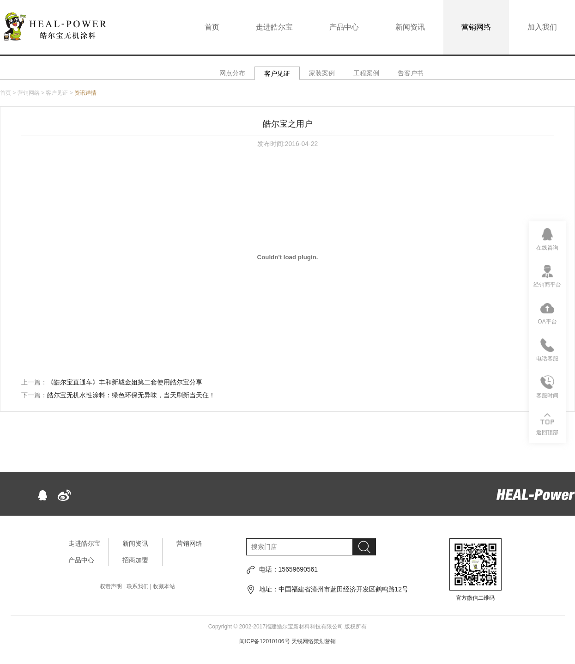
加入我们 (542, 27)
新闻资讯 (410, 27)
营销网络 (476, 27)
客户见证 (277, 73)
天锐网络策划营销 (313, 641)
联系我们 (138, 586)
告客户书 (411, 73)
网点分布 (232, 73)
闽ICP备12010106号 (264, 641)
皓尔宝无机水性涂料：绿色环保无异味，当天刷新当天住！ (131, 395)
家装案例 (322, 73)
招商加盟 (135, 560)
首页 (212, 27)
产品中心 (344, 27)
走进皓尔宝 (274, 27)
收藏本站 (164, 586)
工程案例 (366, 73)
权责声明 (111, 586)
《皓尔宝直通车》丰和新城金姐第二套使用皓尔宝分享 (124, 382)
